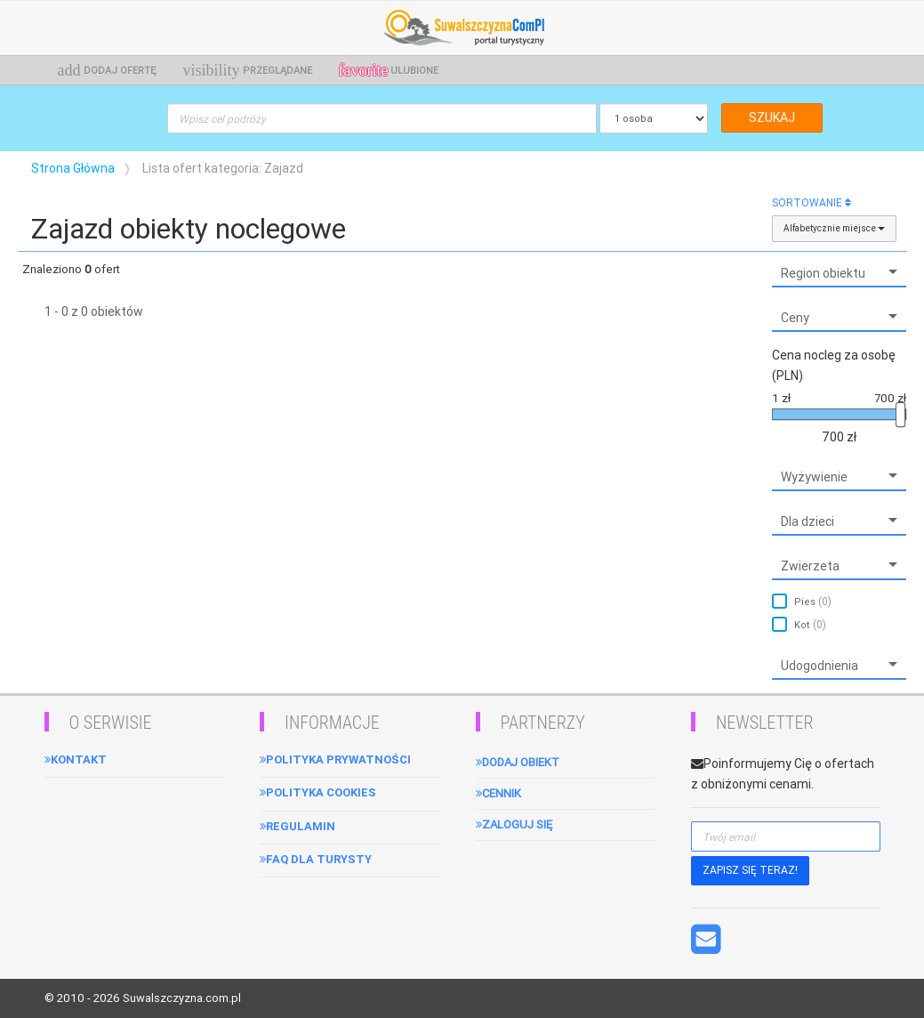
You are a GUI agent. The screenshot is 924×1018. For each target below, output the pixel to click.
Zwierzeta (810, 566)
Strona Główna (73, 168)
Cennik (498, 793)
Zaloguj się (514, 824)
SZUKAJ (772, 117)
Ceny (795, 318)
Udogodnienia (819, 666)
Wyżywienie (814, 477)
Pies (813, 601)
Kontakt (75, 759)
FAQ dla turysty (316, 859)
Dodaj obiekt (517, 762)
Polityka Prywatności (335, 759)
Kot (810, 624)
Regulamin (297, 826)
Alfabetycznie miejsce (834, 228)
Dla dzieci (807, 521)
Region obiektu (823, 273)
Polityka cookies (318, 792)
